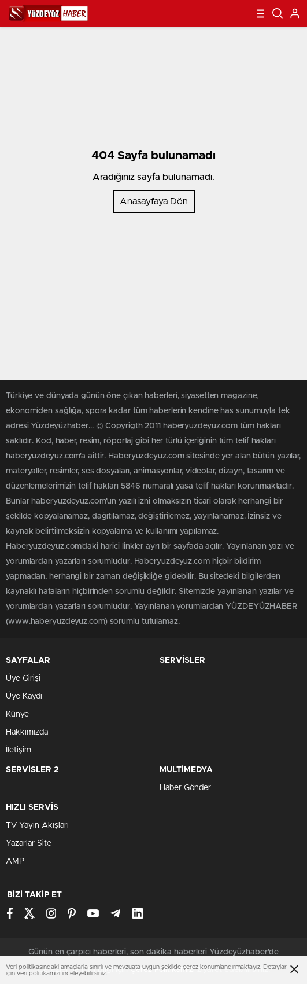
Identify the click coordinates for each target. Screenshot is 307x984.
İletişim (18, 750)
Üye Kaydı (24, 696)
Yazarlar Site (28, 843)
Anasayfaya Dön (154, 201)
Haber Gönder (185, 788)
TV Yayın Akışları (37, 825)
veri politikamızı (38, 973)
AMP (15, 861)
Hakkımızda (27, 732)
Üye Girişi (23, 678)
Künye (17, 714)
